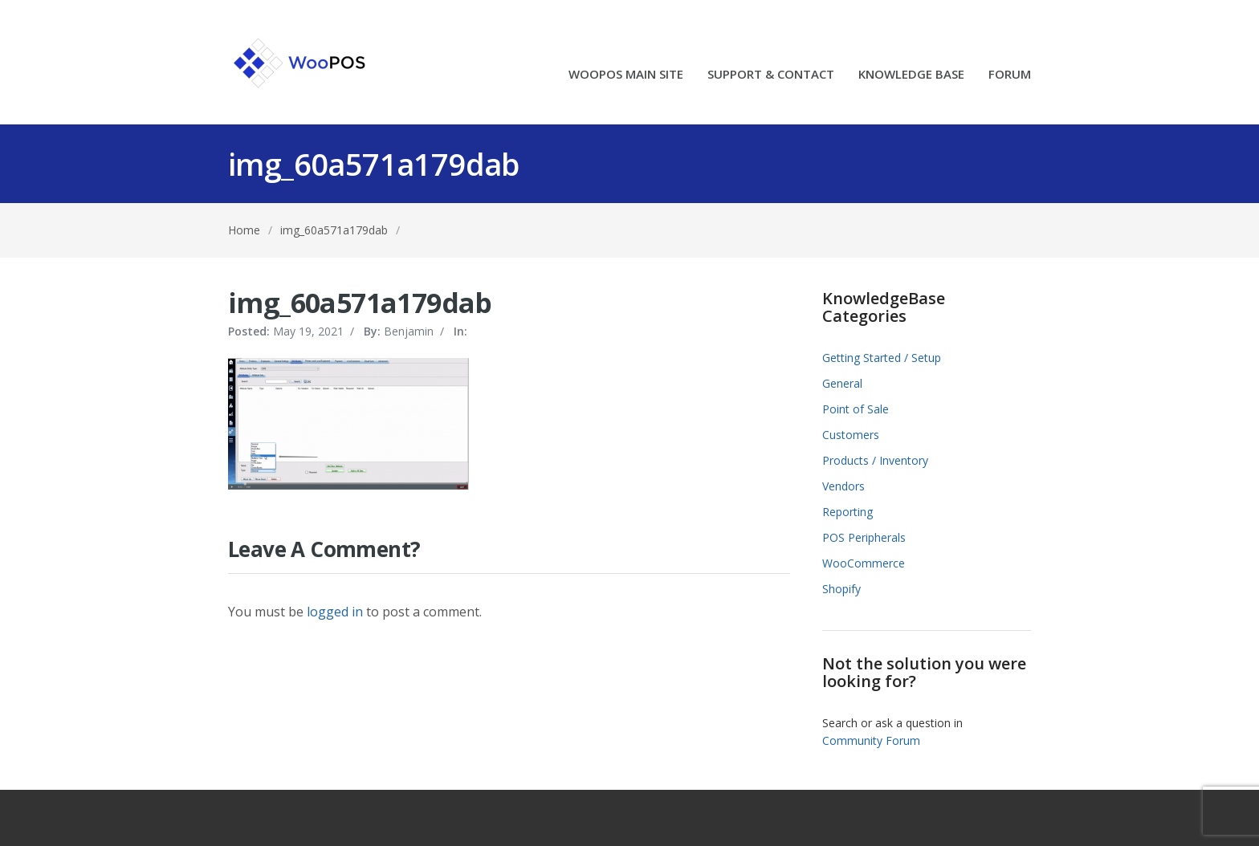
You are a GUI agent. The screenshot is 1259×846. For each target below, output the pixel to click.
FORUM (1009, 75)
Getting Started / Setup (881, 357)
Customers (850, 434)
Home (244, 230)
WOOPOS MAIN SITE (625, 75)
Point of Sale (855, 409)
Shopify (841, 588)
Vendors (843, 486)
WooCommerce (863, 563)
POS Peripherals (864, 537)
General (842, 383)
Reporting (847, 511)
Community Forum (871, 740)
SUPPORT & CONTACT (770, 75)
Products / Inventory (875, 460)
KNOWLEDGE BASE (911, 75)
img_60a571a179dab (334, 230)
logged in (335, 611)
